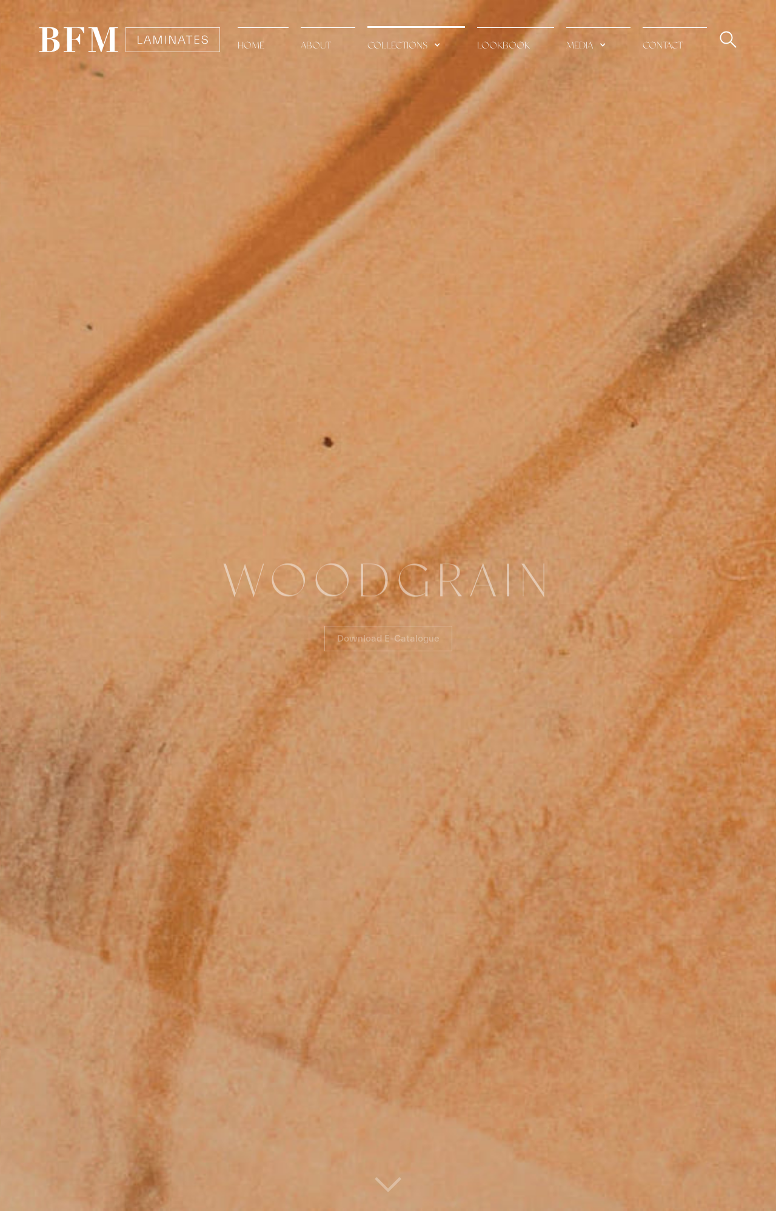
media (579, 45)
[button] (416, 39)
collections (397, 45)
